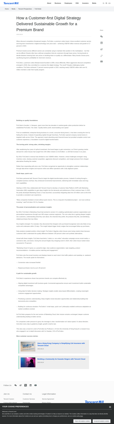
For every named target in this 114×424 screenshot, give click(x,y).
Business (58, 3)
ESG (77, 3)
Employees (68, 3)
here (81, 416)
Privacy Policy (46, 403)
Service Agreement (48, 399)
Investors (85, 3)
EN (109, 3)
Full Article (38, 9)
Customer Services (29, 399)
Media (94, 3)
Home (7, 9)
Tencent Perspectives (25, 9)
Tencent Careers (9, 399)
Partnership (26, 403)
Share (101, 30)
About (49, 3)
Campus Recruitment (10, 403)
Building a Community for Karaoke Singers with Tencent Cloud (61, 359)
